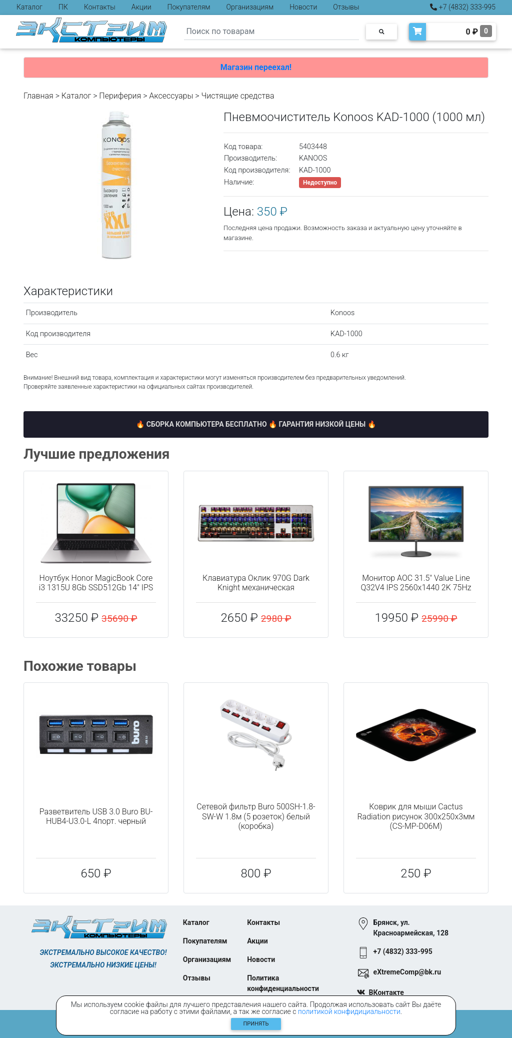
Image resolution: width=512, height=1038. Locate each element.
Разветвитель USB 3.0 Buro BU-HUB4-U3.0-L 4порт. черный (96, 816)
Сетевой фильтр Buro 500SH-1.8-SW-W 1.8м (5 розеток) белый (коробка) (255, 816)
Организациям (250, 7)
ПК (63, 7)
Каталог (29, 7)
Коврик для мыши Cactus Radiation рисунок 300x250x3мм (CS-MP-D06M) (415, 816)
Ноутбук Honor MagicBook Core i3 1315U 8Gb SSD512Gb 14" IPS (96, 582)
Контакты (100, 7)
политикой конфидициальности (349, 1011)
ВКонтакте (386, 992)
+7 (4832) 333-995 (463, 7)
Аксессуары (171, 96)
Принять (256, 1023)
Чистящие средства (238, 96)
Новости (303, 7)
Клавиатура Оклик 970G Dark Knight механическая (256, 582)
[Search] (271, 32)
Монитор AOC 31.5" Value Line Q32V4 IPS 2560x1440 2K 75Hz (415, 582)
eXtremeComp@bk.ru (407, 972)
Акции (142, 7)
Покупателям (189, 7)
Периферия (120, 96)
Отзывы (346, 7)
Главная (39, 96)
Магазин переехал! (256, 67)
